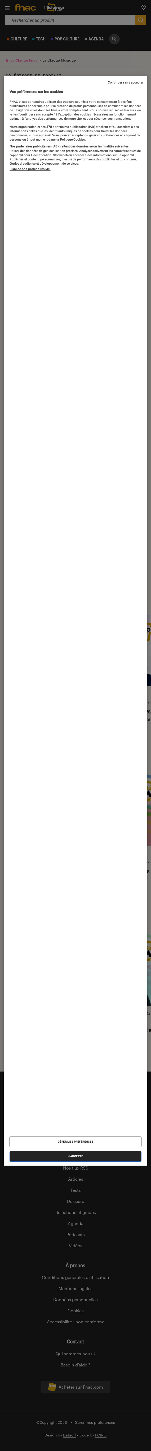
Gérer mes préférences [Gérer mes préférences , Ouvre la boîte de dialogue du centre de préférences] (76, 1141)
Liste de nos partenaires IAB (30, 169)
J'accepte (75, 1156)
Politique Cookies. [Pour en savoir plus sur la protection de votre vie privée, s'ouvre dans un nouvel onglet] (72, 139)
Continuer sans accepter (125, 82)
